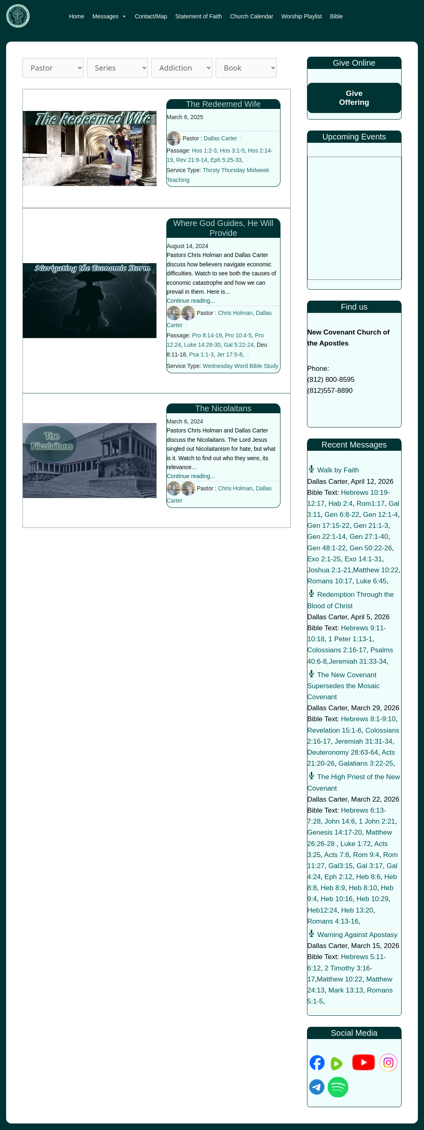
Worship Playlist (301, 16)
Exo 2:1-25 (324, 559)
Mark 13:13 (346, 990)
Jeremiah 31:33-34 (357, 661)
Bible (336, 16)
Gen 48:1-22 (326, 548)
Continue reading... (191, 300)
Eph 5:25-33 (225, 160)
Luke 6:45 (371, 581)
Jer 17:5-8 (230, 354)
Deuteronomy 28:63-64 (342, 752)
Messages (110, 16)
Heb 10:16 (337, 899)
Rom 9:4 (366, 855)
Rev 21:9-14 (191, 160)
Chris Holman (235, 313)
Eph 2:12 (338, 877)
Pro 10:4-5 (238, 335)
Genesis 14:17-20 (334, 832)
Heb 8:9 (333, 888)
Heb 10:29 (373, 899)
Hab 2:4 (341, 503)
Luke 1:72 (355, 844)
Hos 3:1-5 (232, 150)
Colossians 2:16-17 (337, 650)
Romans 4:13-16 (333, 921)
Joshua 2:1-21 (329, 570)
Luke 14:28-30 (202, 344)
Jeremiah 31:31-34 (364, 741)
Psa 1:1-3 (201, 354)
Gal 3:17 (370, 866)
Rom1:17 (371, 503)
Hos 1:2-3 (204, 150)
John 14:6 (340, 821)
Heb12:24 (322, 910)
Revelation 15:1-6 (334, 730)
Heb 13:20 (357, 910)
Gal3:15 (341, 866)
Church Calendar (251, 16)
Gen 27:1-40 (368, 537)
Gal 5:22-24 (239, 344)
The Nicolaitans (223, 408)
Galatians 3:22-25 (365, 763)
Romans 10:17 (330, 581)
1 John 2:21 (377, 821)
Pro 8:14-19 (207, 335)
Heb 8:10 (363, 888)
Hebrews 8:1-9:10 (368, 719)
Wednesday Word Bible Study (240, 366)
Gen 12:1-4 (380, 514)
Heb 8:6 (368, 877)
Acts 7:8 (336, 855)
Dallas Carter (220, 138)
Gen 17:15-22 (328, 526)
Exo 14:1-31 (363, 559)
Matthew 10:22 (376, 570)
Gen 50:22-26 (370, 548)
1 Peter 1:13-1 (351, 639)
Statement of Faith (198, 16)
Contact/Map (151, 16)
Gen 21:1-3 (370, 526)
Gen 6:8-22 (342, 514)
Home (76, 16)
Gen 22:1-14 (326, 537)
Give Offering (354, 97)
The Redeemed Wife (223, 104)
